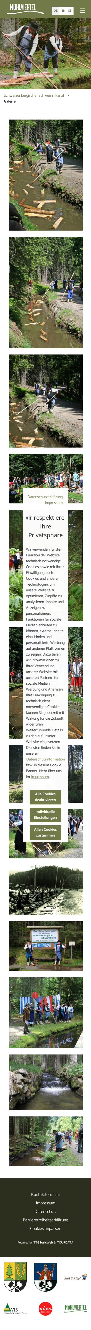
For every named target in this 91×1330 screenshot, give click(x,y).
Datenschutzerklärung (45, 497)
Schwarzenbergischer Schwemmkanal (34, 95)
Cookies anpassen (45, 1228)
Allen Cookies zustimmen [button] (45, 832)
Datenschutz (45, 1211)
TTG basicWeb (43, 1242)
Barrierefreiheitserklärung (45, 1220)
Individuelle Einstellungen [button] (45, 815)
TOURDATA (65, 1242)
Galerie (10, 101)
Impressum (54, 503)
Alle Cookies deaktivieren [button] (45, 797)
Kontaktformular (45, 1194)
